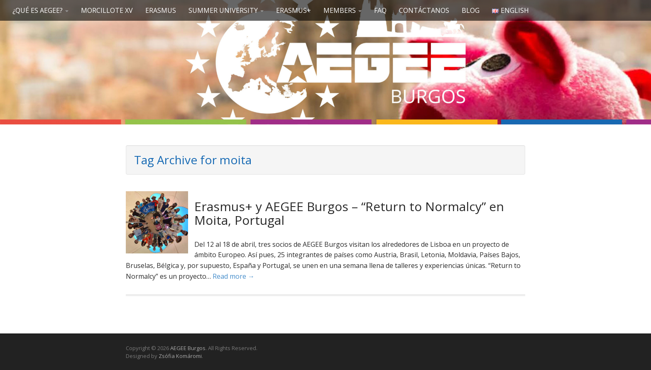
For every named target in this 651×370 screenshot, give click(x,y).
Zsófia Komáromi (180, 356)
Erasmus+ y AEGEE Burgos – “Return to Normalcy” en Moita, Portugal (349, 213)
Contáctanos (424, 10)
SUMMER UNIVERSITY (226, 10)
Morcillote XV (107, 10)
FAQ (380, 10)
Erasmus (160, 10)
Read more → (234, 276)
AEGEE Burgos (188, 348)
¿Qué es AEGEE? (40, 10)
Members (342, 10)
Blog (471, 10)
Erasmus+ (293, 10)
